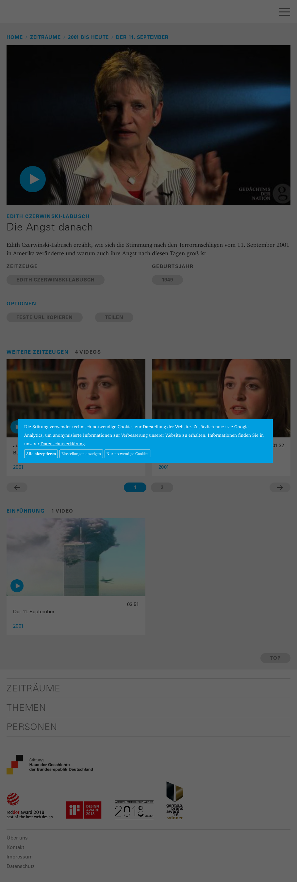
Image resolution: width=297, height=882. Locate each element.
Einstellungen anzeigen (81, 453)
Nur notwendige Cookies (127, 453)
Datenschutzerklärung (63, 443)
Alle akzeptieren (41, 453)
